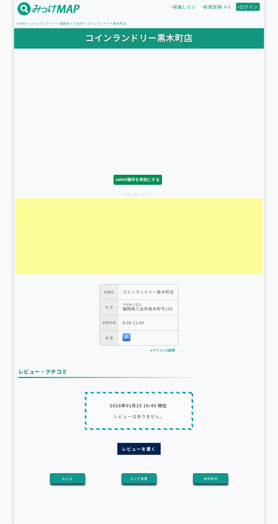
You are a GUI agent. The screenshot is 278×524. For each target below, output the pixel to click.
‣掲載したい (183, 7)
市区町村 (211, 478)
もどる (67, 478)
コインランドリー (43, 23)
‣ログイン (247, 7)
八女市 (78, 23)
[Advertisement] (139, 236)
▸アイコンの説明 (163, 350)
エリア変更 (139, 478)
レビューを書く (139, 449)
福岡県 (65, 23)
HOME (22, 23)
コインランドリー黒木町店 (106, 23)
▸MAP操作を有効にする (138, 179)
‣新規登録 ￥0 (216, 7)
